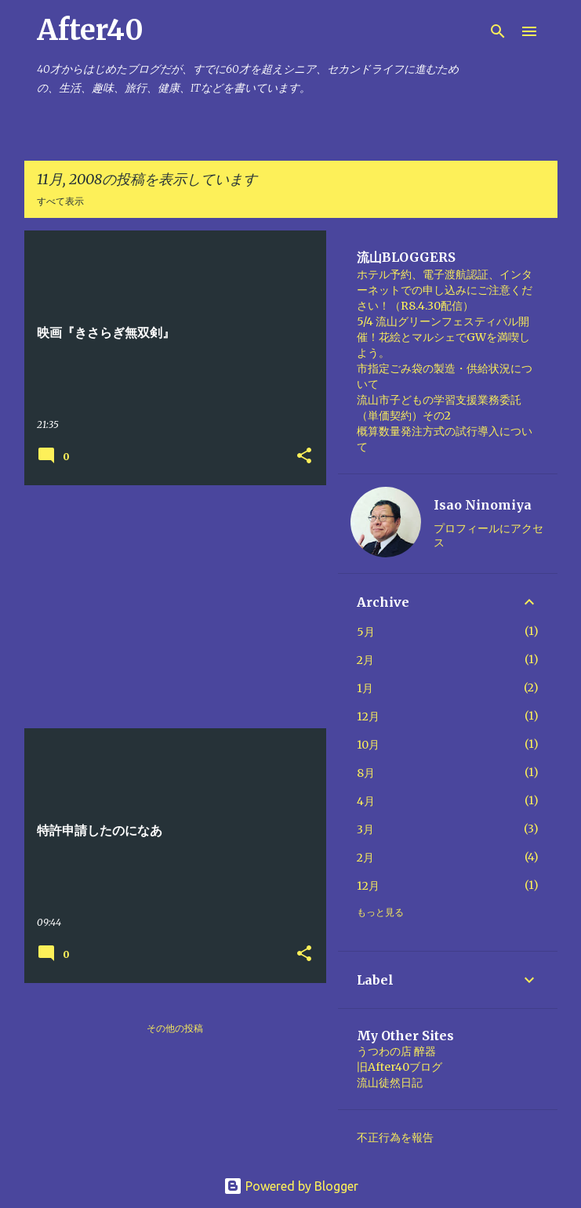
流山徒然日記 (390, 1083)
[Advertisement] (169, 606)
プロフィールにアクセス (488, 535)
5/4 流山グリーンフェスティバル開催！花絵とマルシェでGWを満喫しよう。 (443, 337)
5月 (366, 632)
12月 (368, 716)
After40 (90, 30)
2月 (365, 660)
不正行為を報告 (395, 1137)
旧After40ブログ (399, 1067)
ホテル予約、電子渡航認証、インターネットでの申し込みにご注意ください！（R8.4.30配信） (444, 290)
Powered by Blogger (290, 1186)
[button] (304, 456)
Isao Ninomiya (483, 505)
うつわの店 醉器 (396, 1051)
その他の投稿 (175, 1028)
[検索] (497, 31)
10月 (368, 745)
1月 (365, 688)
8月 (366, 773)
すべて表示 (60, 201)
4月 (366, 801)
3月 (365, 829)
